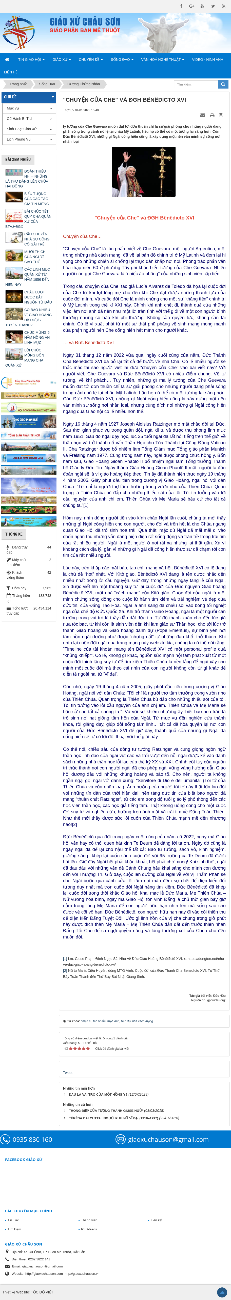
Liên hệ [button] (10, 72)
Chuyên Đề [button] (91, 61)
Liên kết (156, 1220)
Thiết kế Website (16, 1292)
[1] (65, 959)
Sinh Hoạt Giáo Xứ (21, 129)
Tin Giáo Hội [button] (31, 61)
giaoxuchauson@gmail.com (168, 1139)
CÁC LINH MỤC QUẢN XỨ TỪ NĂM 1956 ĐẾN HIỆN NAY (27, 277)
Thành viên (89, 1220)
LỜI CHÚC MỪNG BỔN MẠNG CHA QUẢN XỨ (24, 357)
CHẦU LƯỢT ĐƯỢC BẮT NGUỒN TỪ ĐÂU (38, 297)
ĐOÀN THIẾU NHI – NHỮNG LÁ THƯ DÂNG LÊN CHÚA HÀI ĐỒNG (26, 178)
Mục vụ (13, 108)
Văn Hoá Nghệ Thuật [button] (162, 61)
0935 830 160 (32, 1139)
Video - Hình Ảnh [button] (207, 60)
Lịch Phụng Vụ (19, 139)
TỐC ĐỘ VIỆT (42, 1292)
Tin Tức (13, 1220)
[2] (65, 971)
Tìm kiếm (14, 1229)
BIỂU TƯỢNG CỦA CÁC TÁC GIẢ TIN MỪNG (36, 199)
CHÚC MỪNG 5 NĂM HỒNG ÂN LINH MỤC (37, 337)
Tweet (67, 1073)
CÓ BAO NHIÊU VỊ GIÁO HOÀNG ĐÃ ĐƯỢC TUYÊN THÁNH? (28, 317)
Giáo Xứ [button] (61, 61)
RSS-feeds (89, 1229)
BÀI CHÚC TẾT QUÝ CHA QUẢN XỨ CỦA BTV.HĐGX (28, 219)
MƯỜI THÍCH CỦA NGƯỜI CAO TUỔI (35, 257)
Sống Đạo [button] (122, 61)
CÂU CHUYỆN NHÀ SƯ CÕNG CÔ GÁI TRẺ (37, 239)
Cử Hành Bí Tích (20, 119)
